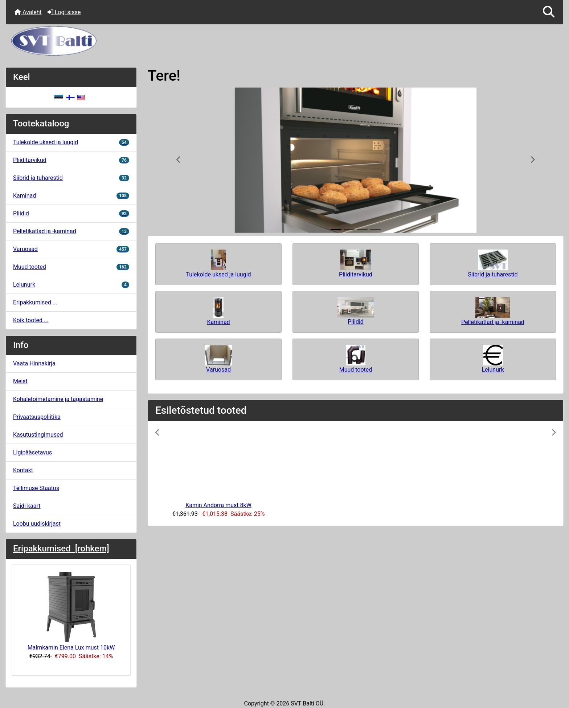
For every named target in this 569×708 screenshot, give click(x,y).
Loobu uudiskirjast (37, 523)
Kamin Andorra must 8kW (218, 505)
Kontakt (23, 470)
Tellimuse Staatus (36, 488)
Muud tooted (71, 266)
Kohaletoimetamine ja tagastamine (58, 399)
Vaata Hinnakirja (34, 363)
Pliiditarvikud (71, 160)
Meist (20, 381)
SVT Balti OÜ (307, 703)
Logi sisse (64, 12)
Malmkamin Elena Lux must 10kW (71, 611)
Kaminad (71, 195)
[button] (548, 12)
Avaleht (28, 12)
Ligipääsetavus (32, 452)
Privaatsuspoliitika (37, 416)
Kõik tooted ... (31, 320)
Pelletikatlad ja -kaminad (71, 231)
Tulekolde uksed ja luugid (71, 142)
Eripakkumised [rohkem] (61, 548)
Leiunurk (71, 284)
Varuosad (71, 249)
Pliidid (71, 213)
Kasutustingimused (38, 434)
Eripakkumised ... (35, 302)
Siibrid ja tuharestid (71, 177)
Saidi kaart (27, 505)
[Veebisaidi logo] (284, 41)
